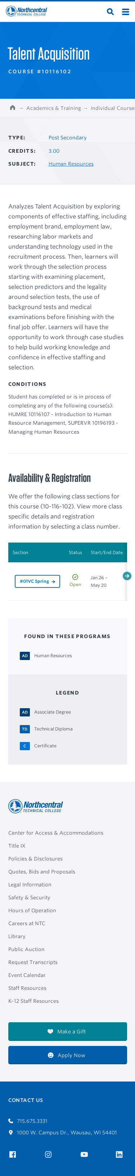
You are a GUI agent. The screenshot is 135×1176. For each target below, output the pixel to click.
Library (17, 936)
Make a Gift (67, 1031)
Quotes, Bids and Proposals (41, 872)
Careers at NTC (26, 923)
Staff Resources (27, 988)
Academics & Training (53, 108)
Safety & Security (29, 897)
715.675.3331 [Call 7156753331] (28, 1121)
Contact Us (25, 1100)
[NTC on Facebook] (13, 1155)
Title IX (17, 846)
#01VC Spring (34, 581)
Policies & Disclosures (35, 859)
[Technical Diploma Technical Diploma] (53, 728)
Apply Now (66, 1055)
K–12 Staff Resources (33, 1001)
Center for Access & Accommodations (55, 833)
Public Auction (26, 949)
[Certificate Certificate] (45, 745)
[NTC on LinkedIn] (121, 1155)
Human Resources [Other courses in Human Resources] (71, 164)
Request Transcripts (33, 962)
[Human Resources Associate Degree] (53, 655)
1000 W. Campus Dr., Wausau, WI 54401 (62, 1132)
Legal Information (29, 884)
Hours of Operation (32, 910)
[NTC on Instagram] (49, 1155)
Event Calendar (27, 975)
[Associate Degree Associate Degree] (52, 712)
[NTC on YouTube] (85, 1155)
